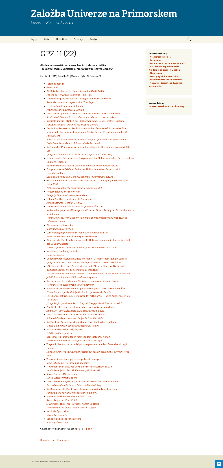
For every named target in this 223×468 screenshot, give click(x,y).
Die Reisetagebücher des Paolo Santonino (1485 (71, 91)
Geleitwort (52, 87)
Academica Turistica (160, 56)
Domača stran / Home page (54, 439)
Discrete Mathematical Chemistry (167, 106)
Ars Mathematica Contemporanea (167, 63)
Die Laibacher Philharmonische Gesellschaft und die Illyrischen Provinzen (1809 (88, 146)
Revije (47, 39)
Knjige (34, 39)
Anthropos (155, 60)
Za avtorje (78, 39)
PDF (79, 428)
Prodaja (93, 39)
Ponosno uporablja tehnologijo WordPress (50, 461)
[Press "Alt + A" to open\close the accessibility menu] (219, 464)
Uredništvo (61, 39)
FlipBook (88, 428)
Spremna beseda (55, 83)
